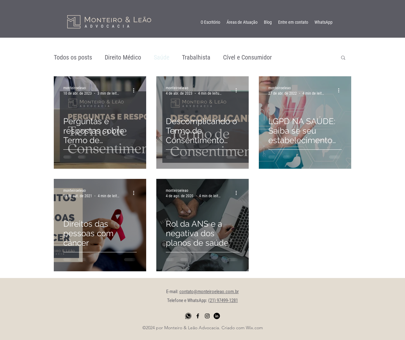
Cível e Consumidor (247, 57)
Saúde (161, 57)
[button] (343, 58)
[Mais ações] (136, 90)
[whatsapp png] (188, 316)
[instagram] (207, 316)
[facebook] (198, 316)
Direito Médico (123, 57)
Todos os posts (73, 57)
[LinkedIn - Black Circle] (217, 316)
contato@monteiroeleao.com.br (209, 291)
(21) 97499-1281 (223, 300)
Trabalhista (196, 57)
